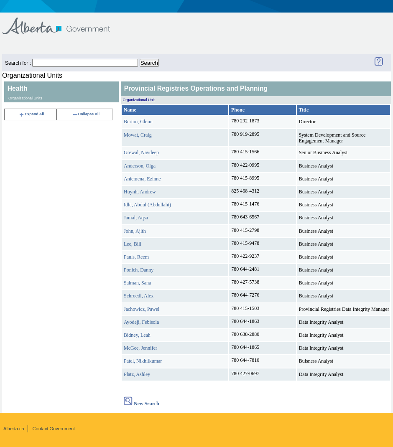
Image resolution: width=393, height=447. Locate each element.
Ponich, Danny (138, 270)
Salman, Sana (137, 283)
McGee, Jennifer (140, 348)
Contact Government (54, 428)
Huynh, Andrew (140, 192)
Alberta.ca (13, 428)
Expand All (31, 114)
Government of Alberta (63, 22)
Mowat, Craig (138, 135)
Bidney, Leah (137, 335)
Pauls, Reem (136, 257)
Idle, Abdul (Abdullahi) (147, 205)
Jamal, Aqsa (136, 218)
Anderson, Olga (140, 166)
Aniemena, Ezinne (142, 179)
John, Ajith (135, 231)
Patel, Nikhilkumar (143, 361)
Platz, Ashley (137, 374)
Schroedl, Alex (138, 296)
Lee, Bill (132, 244)
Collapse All (86, 114)
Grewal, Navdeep (141, 152)
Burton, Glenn (138, 121)
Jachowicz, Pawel (141, 309)
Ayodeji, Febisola (141, 322)
